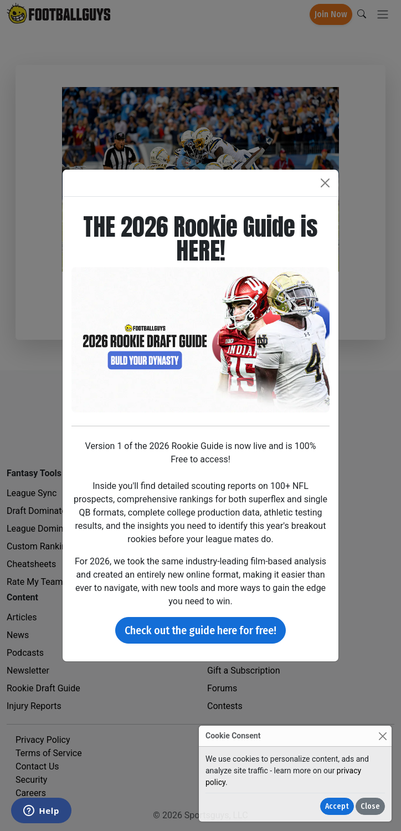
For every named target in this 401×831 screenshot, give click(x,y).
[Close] (382, 736)
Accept (337, 806)
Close (370, 806)
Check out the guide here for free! (200, 630)
